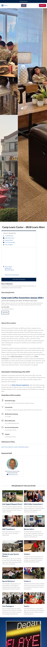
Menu (4, 5)
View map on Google (18, 279)
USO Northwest (23, 1)
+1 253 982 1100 (8, 236)
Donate (42, 5)
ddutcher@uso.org (8, 238)
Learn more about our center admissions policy (15, 447)
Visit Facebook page (9, 242)
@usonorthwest (8, 240)
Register (5, 312)
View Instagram (8, 244)
